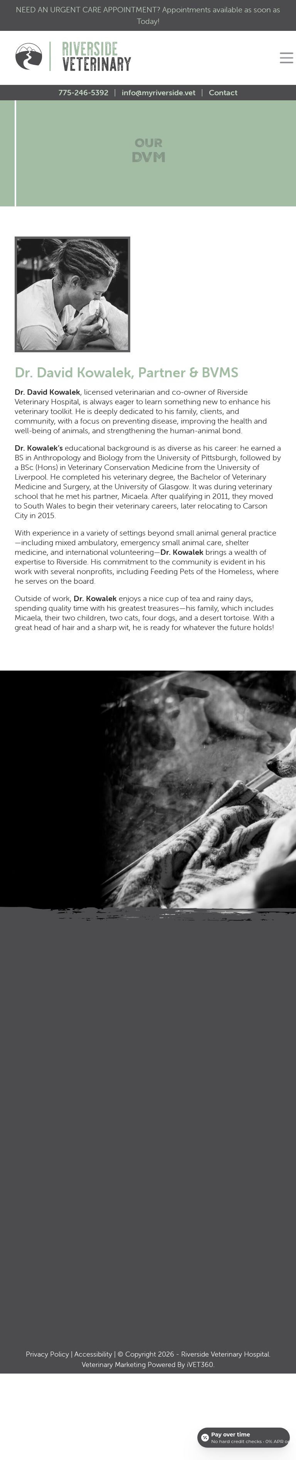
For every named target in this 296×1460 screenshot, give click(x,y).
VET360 (200, 1364)
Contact (223, 92)
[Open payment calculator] (243, 1438)
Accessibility (93, 1354)
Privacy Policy (47, 1354)
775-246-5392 (84, 92)
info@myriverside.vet (158, 92)
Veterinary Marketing (114, 1364)
